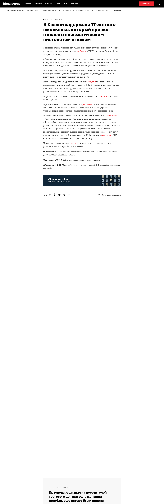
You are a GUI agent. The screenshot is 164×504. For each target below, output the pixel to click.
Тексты (58, 4)
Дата (66, 4)
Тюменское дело (32, 10)
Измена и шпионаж (49, 10)
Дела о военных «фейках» (14, 10)
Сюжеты (38, 4)
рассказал (87, 105)
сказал (73, 143)
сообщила (112, 116)
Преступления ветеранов (83, 10)
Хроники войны (65, 10)
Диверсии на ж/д (101, 10)
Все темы (117, 10)
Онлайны (49, 4)
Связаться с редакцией (110, 194)
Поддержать (146, 4)
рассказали (106, 135)
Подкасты (75, 4)
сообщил (102, 96)
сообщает (81, 51)
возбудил (91, 82)
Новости (28, 4)
